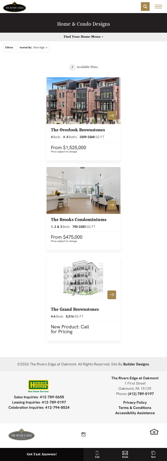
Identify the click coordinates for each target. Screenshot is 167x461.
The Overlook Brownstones (78, 130)
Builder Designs (136, 364)
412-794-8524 (57, 407)
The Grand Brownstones (75, 309)
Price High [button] (32, 48)
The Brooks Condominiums (78, 219)
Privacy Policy (135, 402)
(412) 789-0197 (141, 393)
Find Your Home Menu (82, 37)
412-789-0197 (54, 402)
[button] (145, 6)
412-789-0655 (52, 397)
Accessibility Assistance (135, 412)
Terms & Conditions (135, 407)
